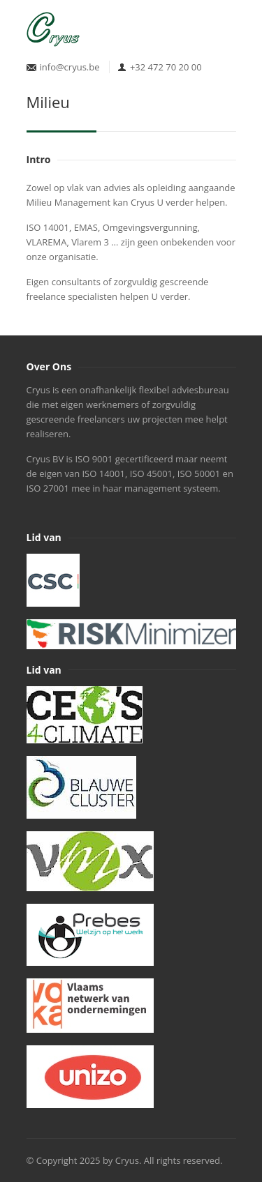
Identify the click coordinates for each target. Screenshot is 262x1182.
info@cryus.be (70, 67)
